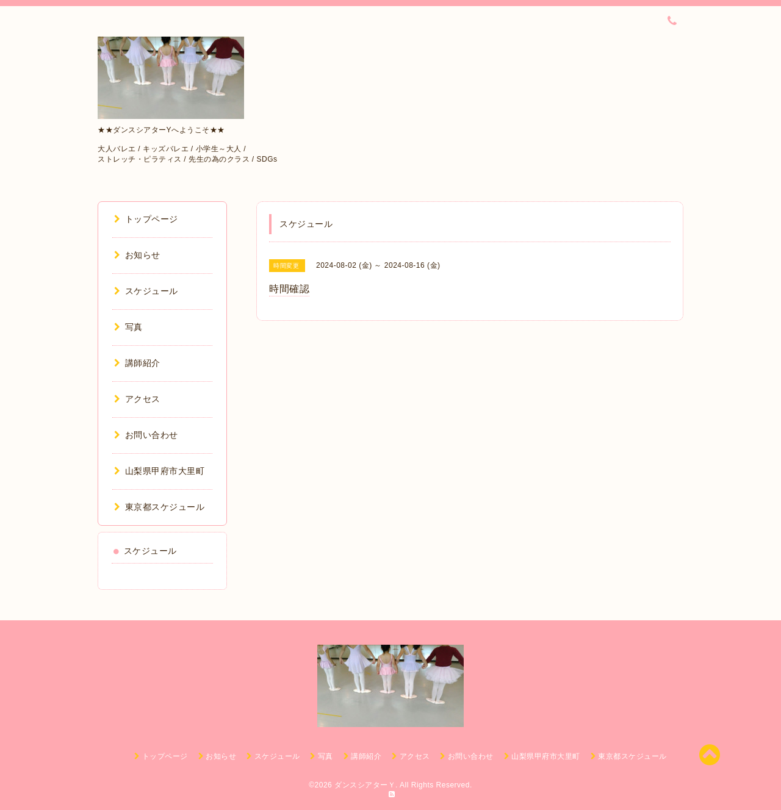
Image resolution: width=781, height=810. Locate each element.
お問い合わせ (146, 435)
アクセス (137, 399)
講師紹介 (137, 363)
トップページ (146, 219)
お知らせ (137, 255)
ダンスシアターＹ (364, 785)
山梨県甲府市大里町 (159, 471)
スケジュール (146, 291)
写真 (128, 327)
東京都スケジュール (159, 507)
